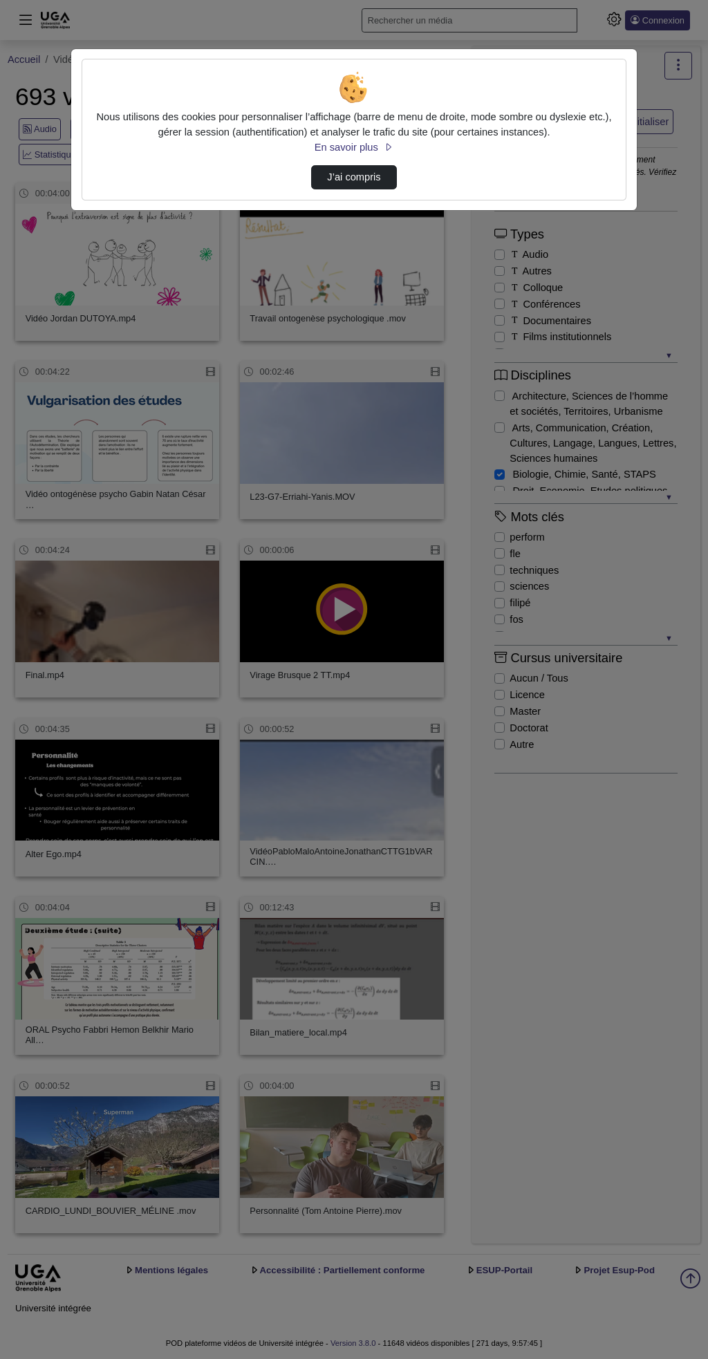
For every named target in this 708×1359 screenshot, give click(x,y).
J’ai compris (353, 176)
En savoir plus (354, 147)
